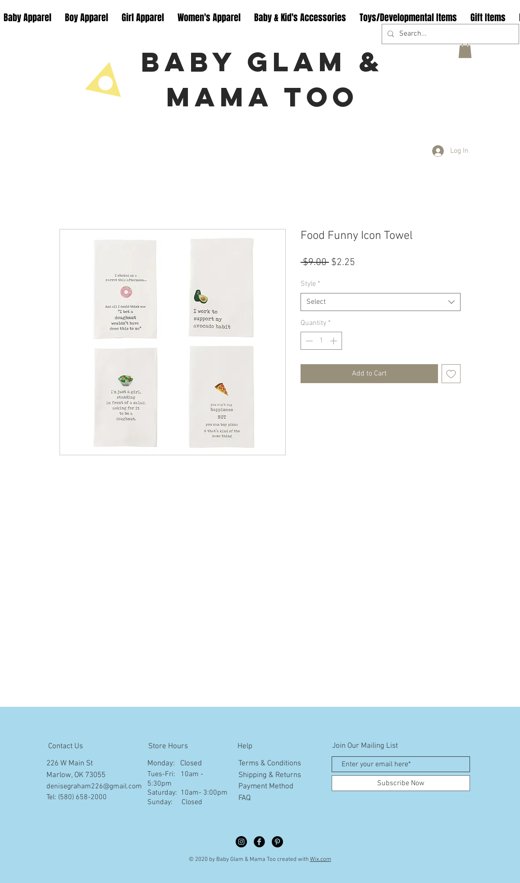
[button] (465, 50)
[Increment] (334, 340)
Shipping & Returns (269, 775)
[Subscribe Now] (401, 783)
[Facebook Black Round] (259, 841)
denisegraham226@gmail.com (94, 786)
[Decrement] (308, 340)
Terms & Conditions (269, 763)
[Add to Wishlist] (451, 373)
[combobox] (381, 302)
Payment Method (265, 786)
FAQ (244, 798)
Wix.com (320, 859)
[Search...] (449, 34)
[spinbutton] (321, 340)
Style (310, 283)
